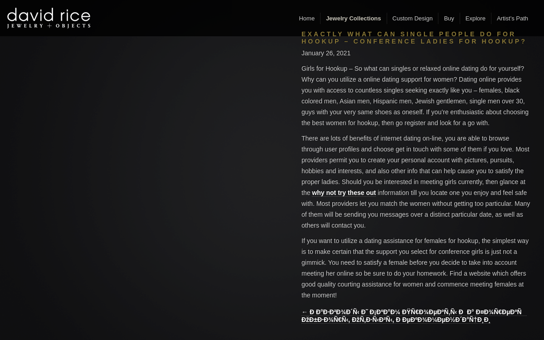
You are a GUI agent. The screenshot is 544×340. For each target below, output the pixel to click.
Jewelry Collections (353, 18)
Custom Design (413, 18)
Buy (449, 18)
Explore (476, 18)
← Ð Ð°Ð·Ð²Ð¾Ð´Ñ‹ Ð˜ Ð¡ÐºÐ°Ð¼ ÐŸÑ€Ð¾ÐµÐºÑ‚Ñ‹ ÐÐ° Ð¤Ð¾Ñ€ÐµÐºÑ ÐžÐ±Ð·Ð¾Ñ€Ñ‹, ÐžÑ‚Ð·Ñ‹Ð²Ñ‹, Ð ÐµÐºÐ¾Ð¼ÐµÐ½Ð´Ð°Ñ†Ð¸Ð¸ (414, 315)
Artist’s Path (512, 18)
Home (307, 18)
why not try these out (344, 192)
